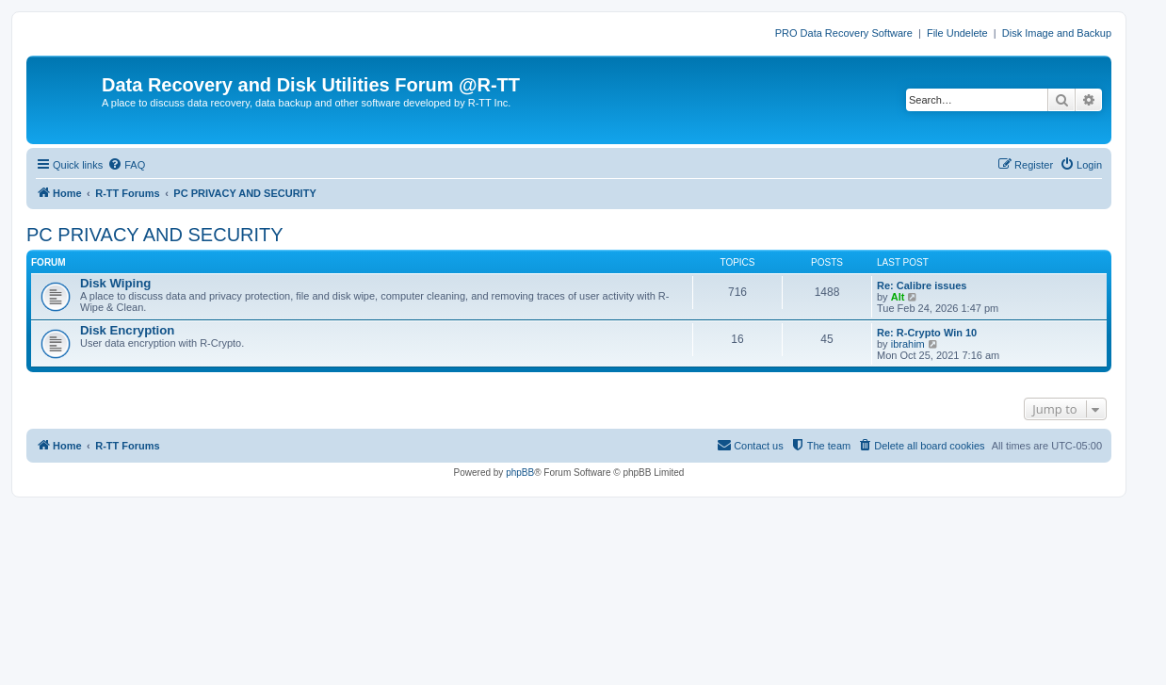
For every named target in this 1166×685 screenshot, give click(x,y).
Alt (898, 296)
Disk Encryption (127, 330)
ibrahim (908, 344)
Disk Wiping (115, 283)
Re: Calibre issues (921, 285)
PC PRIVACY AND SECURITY (154, 234)
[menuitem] (126, 165)
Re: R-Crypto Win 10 (927, 332)
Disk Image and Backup (1056, 33)
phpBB (520, 472)
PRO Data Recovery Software (844, 33)
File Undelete (957, 33)
